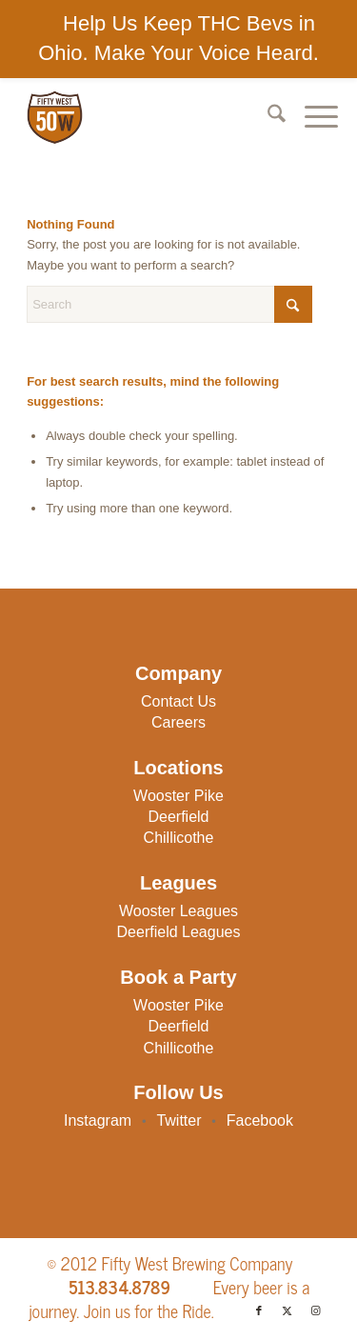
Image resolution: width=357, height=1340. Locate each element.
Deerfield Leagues (179, 932)
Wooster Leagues (178, 911)
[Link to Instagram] (316, 1310)
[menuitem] (267, 117)
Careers (178, 722)
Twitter (178, 1120)
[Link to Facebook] (259, 1310)
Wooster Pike (178, 796)
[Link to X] (287, 1310)
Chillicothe (179, 838)
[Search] (267, 117)
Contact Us (178, 701)
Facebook (260, 1120)
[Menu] (312, 117)
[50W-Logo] (146, 117)
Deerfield (178, 817)
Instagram (97, 1120)
